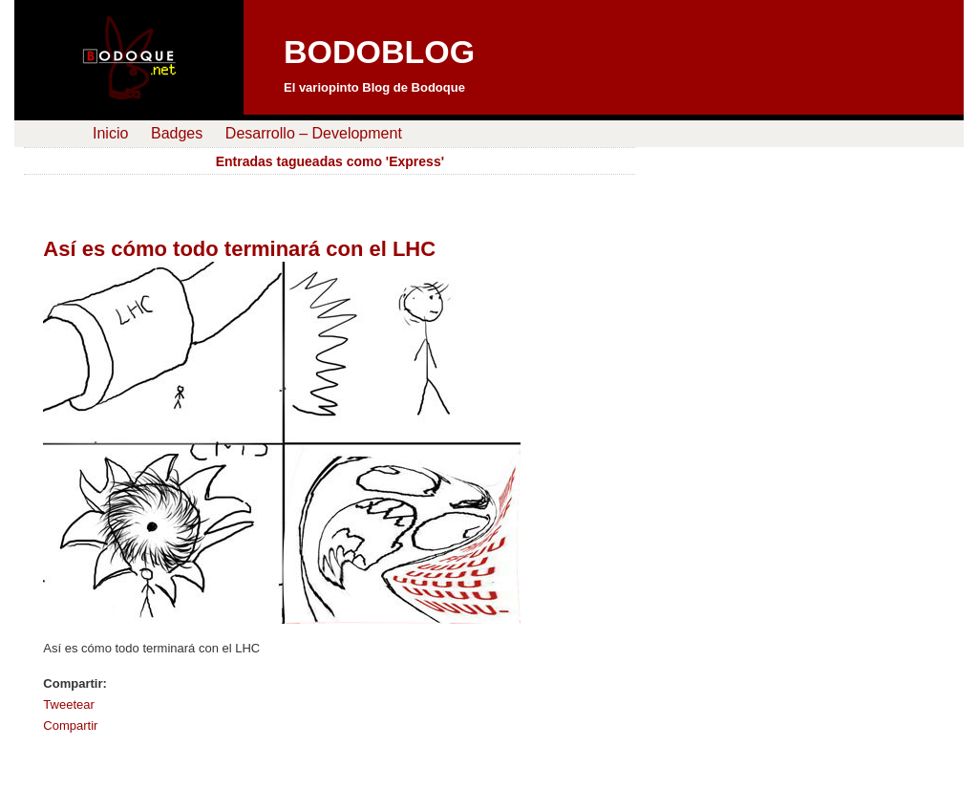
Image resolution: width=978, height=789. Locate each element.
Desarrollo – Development (313, 133)
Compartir (70, 725)
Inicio (110, 133)
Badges (176, 133)
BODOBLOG (379, 51)
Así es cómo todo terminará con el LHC (239, 249)
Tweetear (68, 704)
